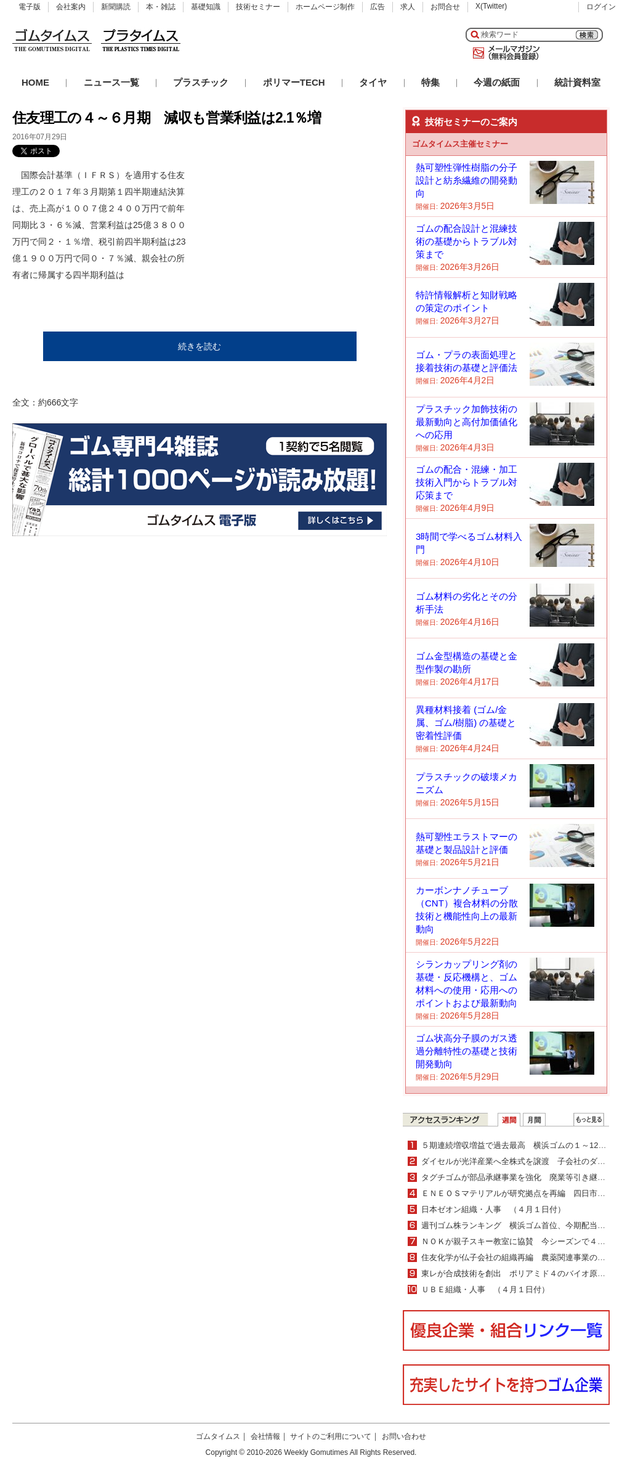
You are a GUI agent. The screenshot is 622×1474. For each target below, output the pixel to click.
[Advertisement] (294, 244)
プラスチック (200, 82)
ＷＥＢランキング (588, 1120)
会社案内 (71, 6)
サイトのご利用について (330, 1436)
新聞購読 (116, 6)
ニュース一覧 (111, 82)
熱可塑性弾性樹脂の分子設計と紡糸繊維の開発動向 (466, 180)
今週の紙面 (497, 82)
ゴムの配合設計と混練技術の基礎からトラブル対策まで (466, 241)
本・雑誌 (161, 6)
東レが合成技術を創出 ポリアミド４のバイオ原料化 (517, 1273)
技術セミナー (258, 6)
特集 (430, 82)
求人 (407, 6)
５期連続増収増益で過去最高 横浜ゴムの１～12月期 (517, 1145)
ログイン (601, 6)
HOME (35, 82)
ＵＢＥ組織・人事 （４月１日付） (485, 1289)
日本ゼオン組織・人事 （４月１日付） (493, 1209)
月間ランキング (534, 1120)
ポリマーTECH (294, 82)
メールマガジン (504, 53)
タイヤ (373, 82)
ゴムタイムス (218, 1436)
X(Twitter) (491, 6)
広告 (377, 6)
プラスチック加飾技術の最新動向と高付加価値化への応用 (466, 422)
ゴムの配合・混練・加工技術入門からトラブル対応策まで (466, 482)
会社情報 (265, 1436)
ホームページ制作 (325, 6)
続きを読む (199, 346)
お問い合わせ (404, 1436)
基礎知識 (205, 6)
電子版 (29, 6)
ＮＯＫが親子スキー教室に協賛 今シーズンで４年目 (517, 1241)
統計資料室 (577, 82)
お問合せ (445, 6)
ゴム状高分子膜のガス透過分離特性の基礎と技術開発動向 (466, 1051)
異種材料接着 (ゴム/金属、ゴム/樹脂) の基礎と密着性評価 (466, 722)
